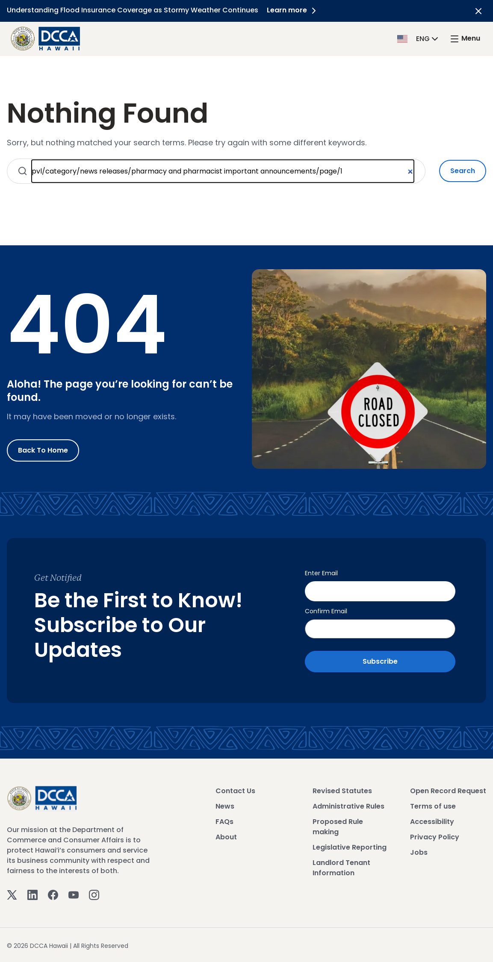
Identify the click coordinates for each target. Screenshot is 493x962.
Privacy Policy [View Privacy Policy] (434, 836)
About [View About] (226, 836)
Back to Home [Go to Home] (43, 450)
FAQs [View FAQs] (224, 821)
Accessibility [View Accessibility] (432, 821)
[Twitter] (12, 894)
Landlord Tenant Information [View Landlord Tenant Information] (341, 867)
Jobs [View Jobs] (419, 851)
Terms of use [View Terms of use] (433, 805)
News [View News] (225, 805)
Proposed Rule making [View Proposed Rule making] (338, 826)
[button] (418, 38)
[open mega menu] (465, 38)
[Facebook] (53, 894)
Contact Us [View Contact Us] (235, 790)
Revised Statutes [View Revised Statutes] (342, 790)
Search (462, 171)
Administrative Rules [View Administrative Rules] (348, 805)
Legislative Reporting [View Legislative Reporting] (350, 846)
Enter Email (321, 573)
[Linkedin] (32, 894)
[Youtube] (73, 894)
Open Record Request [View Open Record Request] (448, 790)
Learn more (293, 10)
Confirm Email (326, 610)
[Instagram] (94, 894)
